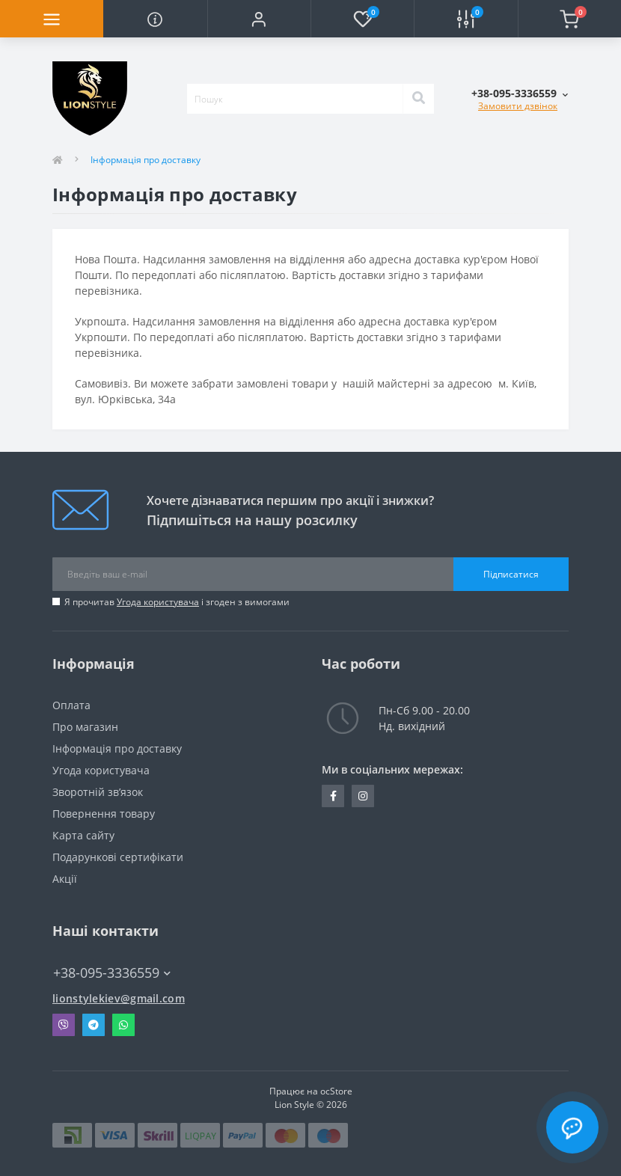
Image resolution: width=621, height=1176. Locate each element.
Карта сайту (83, 835)
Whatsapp (123, 1025)
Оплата (71, 705)
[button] (258, 18)
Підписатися (511, 574)
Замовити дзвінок (517, 105)
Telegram (93, 1025)
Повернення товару (103, 813)
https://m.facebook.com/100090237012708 (333, 796)
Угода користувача (158, 601)
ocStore (336, 1091)
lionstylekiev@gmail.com (118, 998)
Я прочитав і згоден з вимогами (177, 601)
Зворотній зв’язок (97, 792)
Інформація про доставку (117, 748)
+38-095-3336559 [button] (112, 972)
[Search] (418, 99)
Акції (64, 879)
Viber (63, 1025)
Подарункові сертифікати (117, 857)
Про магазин (85, 727)
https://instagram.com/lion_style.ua (362, 796)
